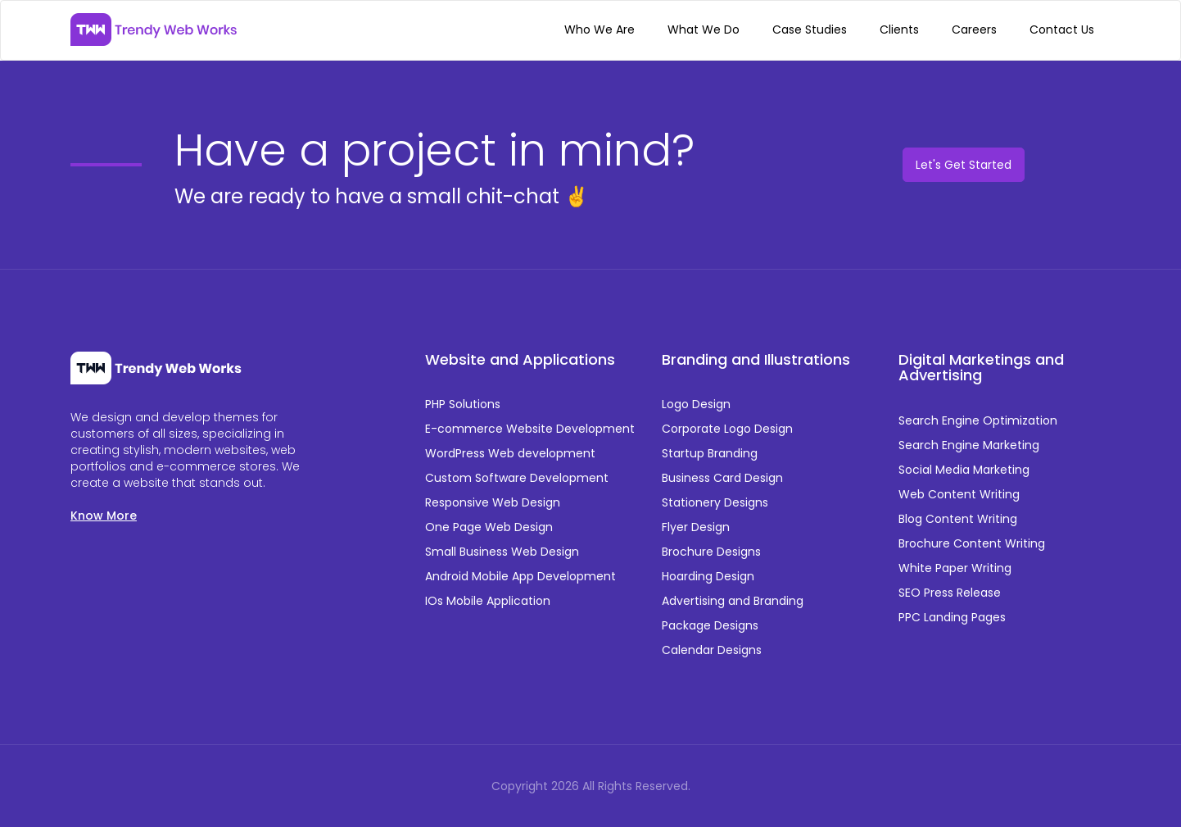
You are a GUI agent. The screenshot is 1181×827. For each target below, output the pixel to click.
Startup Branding (710, 453)
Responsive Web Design (492, 502)
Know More (103, 515)
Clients (899, 29)
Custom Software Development (517, 478)
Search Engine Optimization (977, 420)
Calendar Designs (712, 650)
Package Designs (710, 625)
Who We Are (599, 29)
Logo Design (696, 404)
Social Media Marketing (963, 469)
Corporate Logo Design (727, 428)
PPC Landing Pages (952, 617)
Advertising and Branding (732, 601)
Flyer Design (696, 527)
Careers (974, 29)
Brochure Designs (711, 551)
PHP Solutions (462, 404)
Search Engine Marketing (968, 445)
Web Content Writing (959, 494)
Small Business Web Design (502, 551)
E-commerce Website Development (530, 428)
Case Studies (809, 29)
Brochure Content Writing (971, 543)
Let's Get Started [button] (963, 165)
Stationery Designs (715, 502)
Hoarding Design (708, 576)
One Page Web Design (489, 527)
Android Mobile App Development (520, 576)
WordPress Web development (510, 453)
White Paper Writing (954, 568)
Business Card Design (722, 478)
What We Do (703, 29)
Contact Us (1061, 29)
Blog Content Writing (957, 519)
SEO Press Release (949, 592)
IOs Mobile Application (487, 601)
